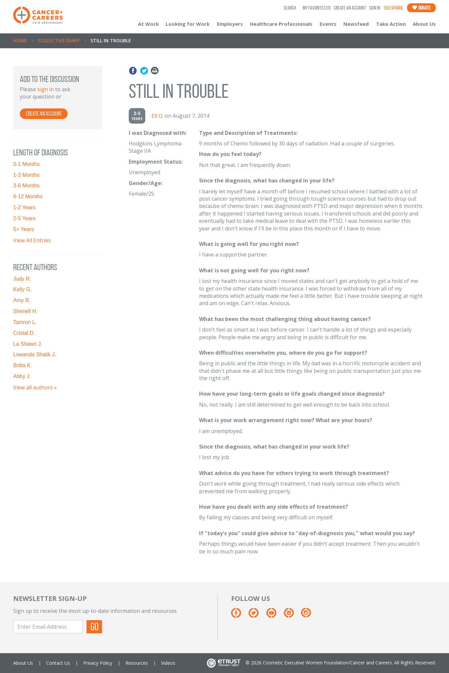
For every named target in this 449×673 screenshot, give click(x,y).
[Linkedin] (292, 615)
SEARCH (290, 8)
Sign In (374, 8)
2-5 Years (24, 218)
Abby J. (22, 376)
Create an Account (350, 8)
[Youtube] (274, 615)
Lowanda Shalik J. (34, 354)
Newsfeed (356, 23)
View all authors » (35, 387)
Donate (421, 8)
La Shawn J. (27, 344)
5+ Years (23, 229)
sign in (45, 89)
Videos (168, 663)
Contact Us (58, 663)
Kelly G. (22, 289)
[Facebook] (239, 615)
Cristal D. (24, 333)
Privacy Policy (97, 663)
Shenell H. (25, 311)
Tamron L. (25, 322)
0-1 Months (26, 164)
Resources (136, 663)
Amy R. (21, 300)
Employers (230, 23)
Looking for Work (188, 23)
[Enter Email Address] (48, 626)
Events (328, 23)
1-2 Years (24, 207)
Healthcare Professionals (281, 23)
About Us (424, 23)
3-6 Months (26, 185)
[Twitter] (257, 615)
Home (20, 40)
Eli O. (157, 115)
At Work (148, 23)
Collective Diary (59, 40)
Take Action (391, 23)
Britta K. (22, 365)
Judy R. (22, 279)
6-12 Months (28, 196)
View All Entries (32, 240)
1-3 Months (26, 175)
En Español (393, 8)
